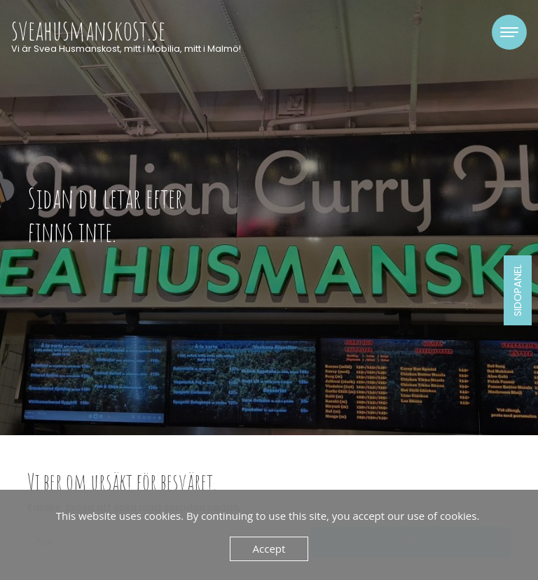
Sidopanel (518, 290)
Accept (269, 549)
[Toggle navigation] (509, 32)
